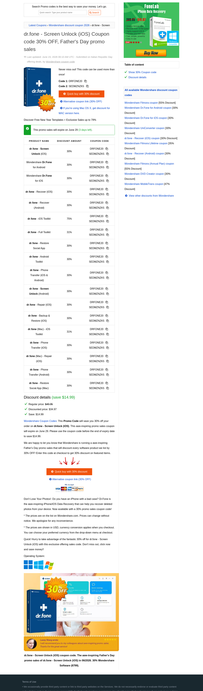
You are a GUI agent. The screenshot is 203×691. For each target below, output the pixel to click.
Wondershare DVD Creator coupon (144, 173)
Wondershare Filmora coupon (141, 102)
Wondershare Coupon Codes (40, 421)
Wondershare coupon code (60, 61)
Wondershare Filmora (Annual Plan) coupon (149, 163)
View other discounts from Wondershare (149, 195)
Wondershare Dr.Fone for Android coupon (147, 107)
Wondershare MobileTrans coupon (143, 184)
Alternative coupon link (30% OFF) (81, 101)
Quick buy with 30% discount (81, 94)
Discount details (137, 77)
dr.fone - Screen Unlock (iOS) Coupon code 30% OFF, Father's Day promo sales (66, 41)
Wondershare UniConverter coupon (144, 128)
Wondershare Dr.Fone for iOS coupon (145, 118)
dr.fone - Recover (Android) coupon (144, 153)
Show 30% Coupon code (142, 72)
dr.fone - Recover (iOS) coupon (142, 138)
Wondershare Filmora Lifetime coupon (145, 143)
